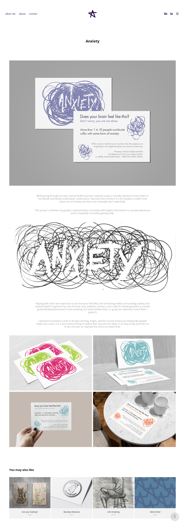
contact (33, 13)
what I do (10, 13)
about (22, 13)
